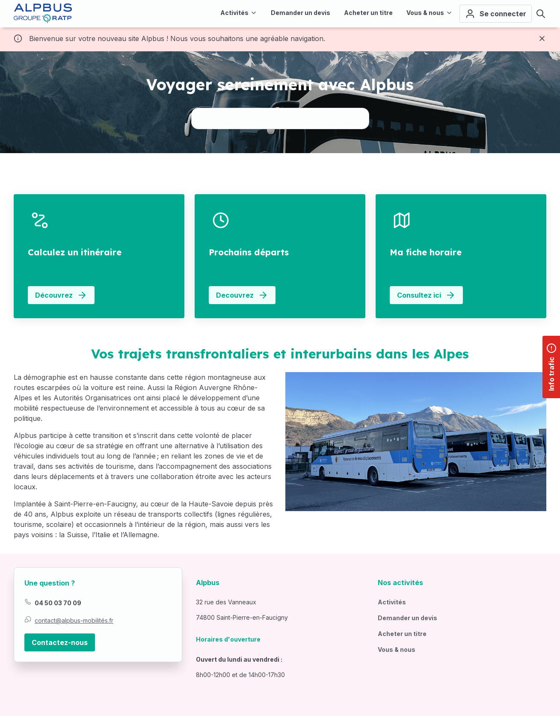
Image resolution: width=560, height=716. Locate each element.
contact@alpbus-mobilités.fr (74, 620)
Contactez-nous (60, 642)
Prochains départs (249, 252)
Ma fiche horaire (426, 252)
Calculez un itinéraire (74, 252)
